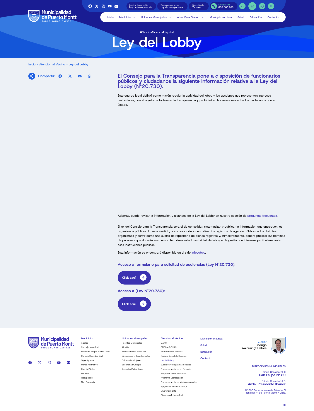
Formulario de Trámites (172, 354)
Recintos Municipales (132, 345)
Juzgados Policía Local (132, 371)
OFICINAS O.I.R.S (169, 349)
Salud (240, 17)
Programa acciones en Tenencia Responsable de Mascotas (176, 373)
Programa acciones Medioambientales (179, 384)
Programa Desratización (172, 380)
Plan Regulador (88, 384)
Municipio (127, 17)
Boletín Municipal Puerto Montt (95, 354)
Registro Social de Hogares (173, 358)
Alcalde (84, 345)
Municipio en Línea (221, 17)
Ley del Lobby (167, 363)
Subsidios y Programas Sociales (176, 367)
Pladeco (85, 376)
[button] (60, 79)
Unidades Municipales (156, 17)
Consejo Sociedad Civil (92, 358)
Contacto (273, 17)
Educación (256, 17)
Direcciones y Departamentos (136, 358)
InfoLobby (198, 255)
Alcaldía (125, 349)
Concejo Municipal (90, 349)
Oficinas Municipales (131, 363)
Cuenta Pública (88, 371)
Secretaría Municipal (131, 367)
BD (284, 407)
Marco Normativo (89, 367)
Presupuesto (87, 380)
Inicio (111, 17)
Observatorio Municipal (172, 397)
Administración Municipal (134, 354)
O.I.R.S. (164, 345)
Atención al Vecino (190, 17)
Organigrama (87, 363)
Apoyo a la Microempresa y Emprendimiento (174, 391)
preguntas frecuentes (262, 218)
